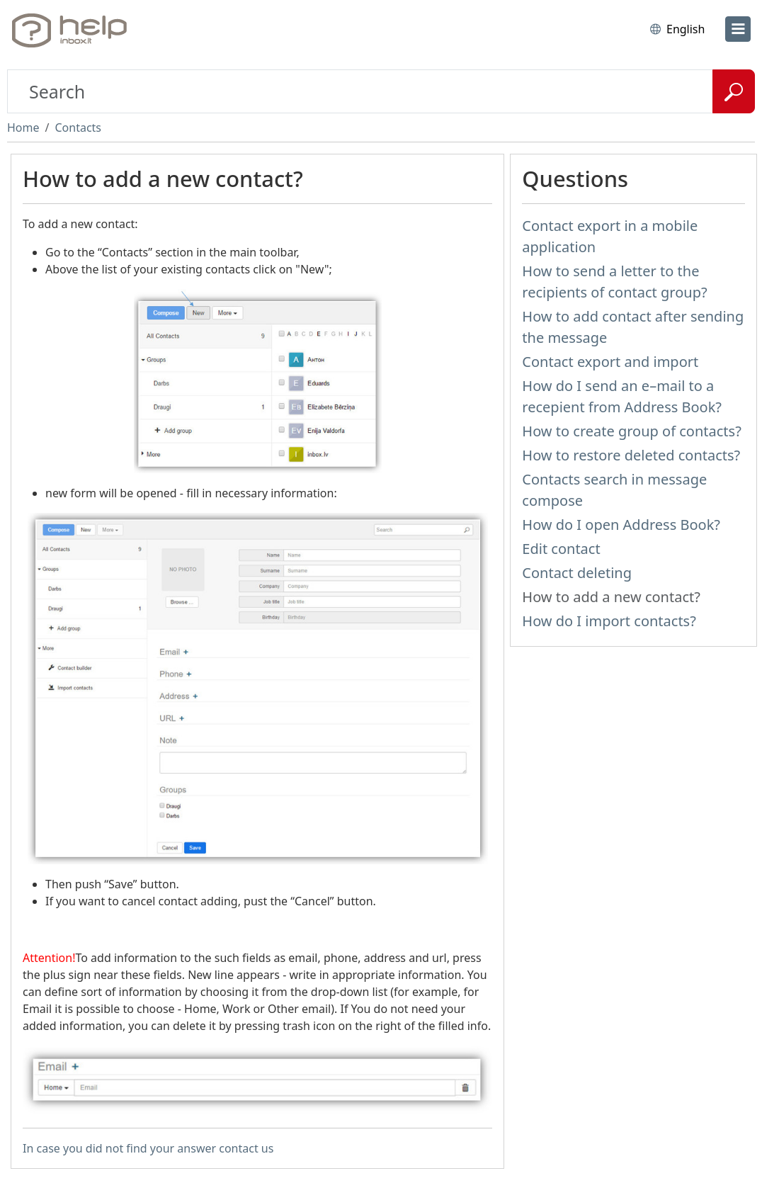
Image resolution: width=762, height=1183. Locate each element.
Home (23, 127)
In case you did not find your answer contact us (148, 1148)
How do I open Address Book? (621, 524)
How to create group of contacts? (631, 431)
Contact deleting (577, 572)
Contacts (78, 127)
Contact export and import (610, 361)
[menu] (738, 29)
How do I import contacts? (609, 620)
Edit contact (561, 548)
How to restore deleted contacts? (631, 455)
